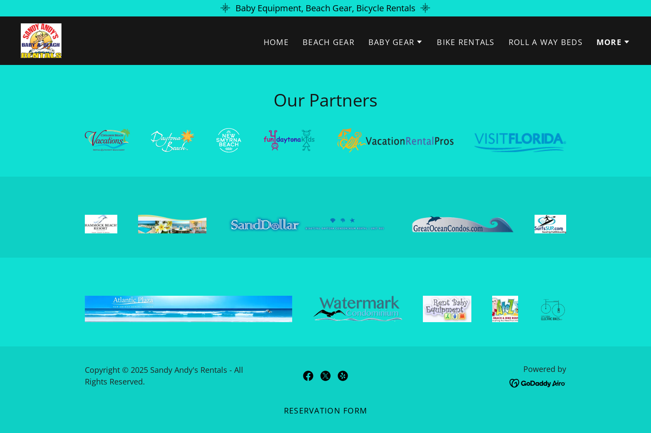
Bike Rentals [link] (465, 42)
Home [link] (276, 42)
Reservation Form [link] (325, 410)
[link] (41, 39)
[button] (395, 42)
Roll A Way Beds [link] (546, 42)
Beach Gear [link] (329, 42)
